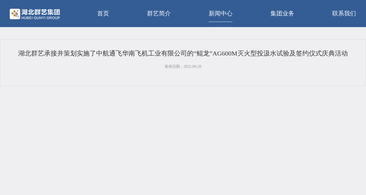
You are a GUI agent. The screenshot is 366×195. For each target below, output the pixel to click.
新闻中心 (221, 13)
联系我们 (344, 13)
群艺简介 (159, 13)
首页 (103, 13)
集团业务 (282, 13)
